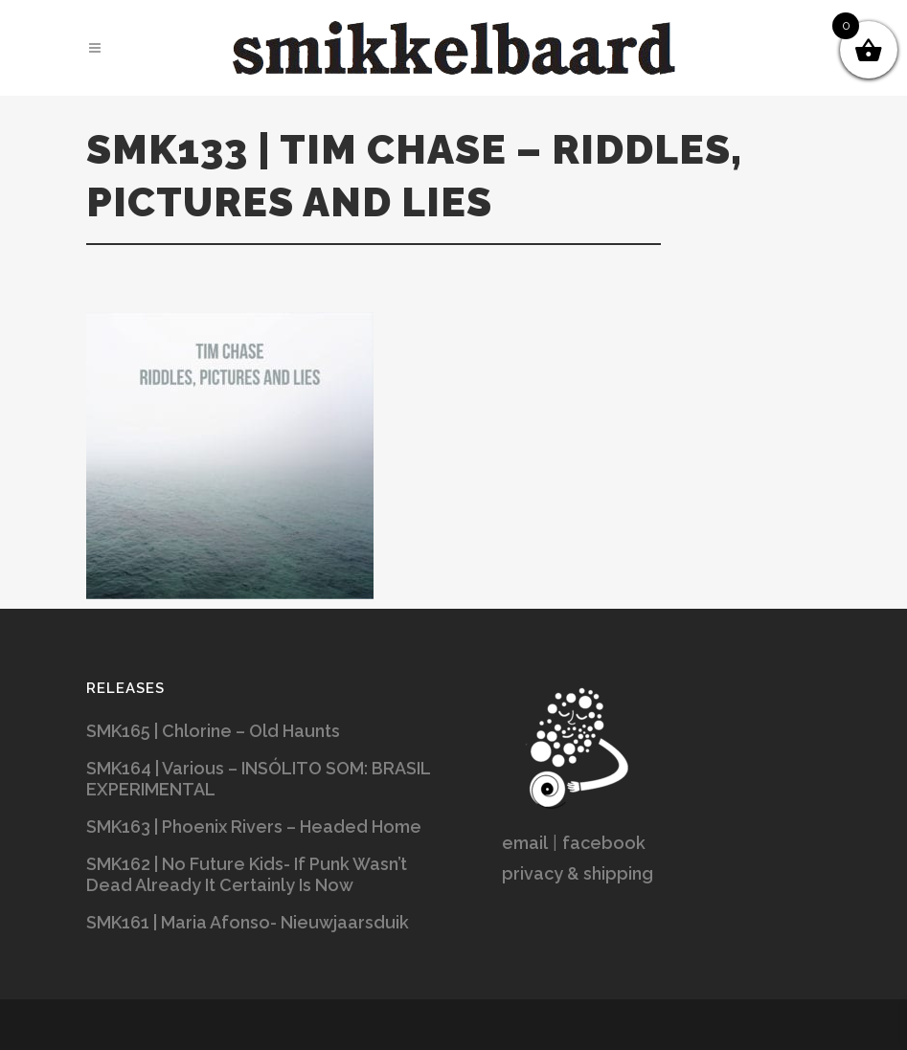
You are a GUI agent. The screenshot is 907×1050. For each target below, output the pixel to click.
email (525, 843)
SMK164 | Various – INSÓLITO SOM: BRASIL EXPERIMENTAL (258, 778)
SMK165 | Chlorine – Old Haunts (213, 731)
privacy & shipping (577, 873)
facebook (604, 843)
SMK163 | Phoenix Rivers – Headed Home (253, 826)
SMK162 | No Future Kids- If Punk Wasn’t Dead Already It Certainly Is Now (246, 874)
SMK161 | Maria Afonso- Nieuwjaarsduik (247, 922)
